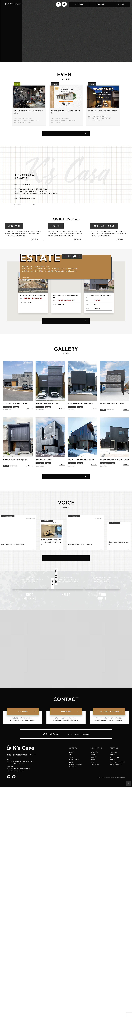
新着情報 (93, 991)
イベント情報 (79, 4)
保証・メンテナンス (74, 991)
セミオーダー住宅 (114, 989)
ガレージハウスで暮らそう (75, 996)
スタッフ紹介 (113, 984)
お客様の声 (94, 989)
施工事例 (93, 986)
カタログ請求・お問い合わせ (117, 994)
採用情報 (112, 986)
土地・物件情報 (100, 4)
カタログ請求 (120, 4)
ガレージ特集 (72, 999)
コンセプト (71, 984)
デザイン (71, 989)
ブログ (92, 994)
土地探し (71, 994)
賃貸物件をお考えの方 (115, 996)
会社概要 (112, 991)
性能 (70, 986)
